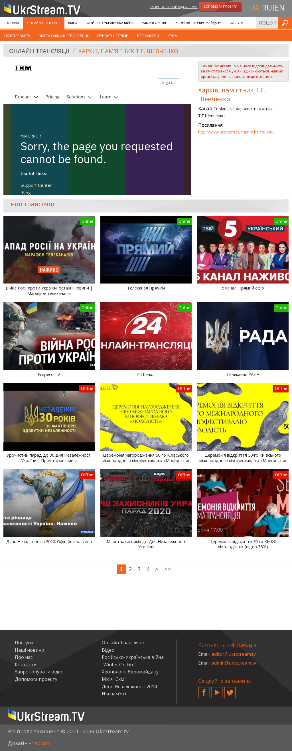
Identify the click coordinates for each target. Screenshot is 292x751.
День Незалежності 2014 (129, 686)
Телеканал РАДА (242, 374)
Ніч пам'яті (114, 694)
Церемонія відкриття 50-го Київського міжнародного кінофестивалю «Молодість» (242, 458)
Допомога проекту (36, 679)
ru (267, 7)
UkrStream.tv (17, 35)
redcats (41, 743)
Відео (72, 23)
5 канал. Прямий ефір (243, 288)
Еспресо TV (49, 374)
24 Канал (146, 374)
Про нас (24, 657)
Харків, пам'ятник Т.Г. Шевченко (128, 51)
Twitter (230, 690)
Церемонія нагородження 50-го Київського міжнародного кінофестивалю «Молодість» (145, 458)
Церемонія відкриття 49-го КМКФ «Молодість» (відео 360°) (242, 544)
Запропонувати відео (39, 672)
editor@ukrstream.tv (234, 654)
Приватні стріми (113, 35)
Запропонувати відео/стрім (174, 7)
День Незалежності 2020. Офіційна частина (49, 541)
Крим (173, 35)
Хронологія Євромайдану (198, 23)
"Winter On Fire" (154, 23)
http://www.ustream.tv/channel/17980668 (236, 132)
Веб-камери (148, 35)
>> (167, 569)
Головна (11, 23)
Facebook (204, 690)
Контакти (25, 664)
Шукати (286, 23)
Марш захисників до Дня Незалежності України (146, 544)
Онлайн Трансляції (43, 23)
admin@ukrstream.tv (234, 663)
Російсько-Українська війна (109, 23)
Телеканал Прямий (146, 288)
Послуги (236, 23)
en (280, 7)
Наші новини (29, 650)
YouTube (217, 690)
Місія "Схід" (114, 679)
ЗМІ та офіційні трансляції (64, 35)
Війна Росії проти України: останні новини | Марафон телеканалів (49, 291)
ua (254, 7)
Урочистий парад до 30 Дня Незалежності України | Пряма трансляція (49, 458)
